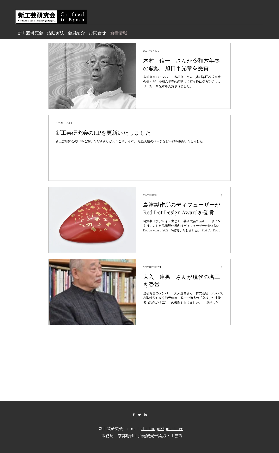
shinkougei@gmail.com (162, 428)
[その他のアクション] (222, 51)
